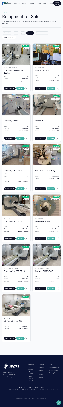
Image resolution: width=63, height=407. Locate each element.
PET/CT (30, 33)
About (45, 3)
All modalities (7, 33)
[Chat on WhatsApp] (58, 402)
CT (22, 33)
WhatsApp (20, 88)
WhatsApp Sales (53, 373)
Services (38, 3)
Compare (24, 3)
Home (9, 3)
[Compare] (26, 88)
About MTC (41, 367)
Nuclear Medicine (41, 33)
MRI (16, 33)
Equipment (17, 3)
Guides (32, 3)
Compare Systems (40, 373)
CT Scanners (30, 372)
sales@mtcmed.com (54, 367)
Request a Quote (57, 3)
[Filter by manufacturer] (9, 37)
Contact (51, 3)
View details (9, 88)
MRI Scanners (30, 368)
